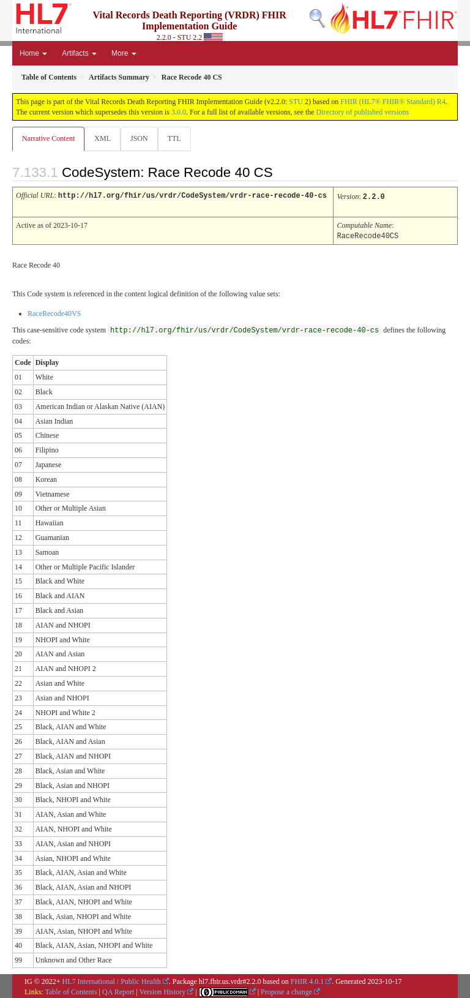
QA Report (118, 990)
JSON (139, 138)
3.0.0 (178, 112)
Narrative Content (48, 138)
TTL (174, 138)
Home (33, 53)
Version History (163, 990)
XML (102, 138)
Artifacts (79, 53)
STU (296, 101)
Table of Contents (71, 990)
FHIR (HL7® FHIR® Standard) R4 (393, 101)
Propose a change (286, 990)
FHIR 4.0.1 (307, 979)
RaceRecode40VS (54, 311)
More (123, 53)
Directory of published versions (362, 112)
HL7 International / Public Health (111, 979)
